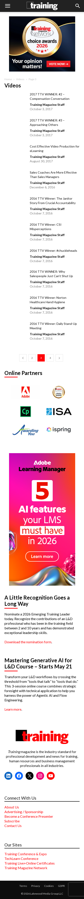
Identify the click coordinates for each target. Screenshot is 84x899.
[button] (7, 6)
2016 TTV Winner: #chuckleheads (53, 250)
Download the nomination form (27, 642)
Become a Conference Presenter (28, 816)
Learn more (12, 709)
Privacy (35, 886)
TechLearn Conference (21, 858)
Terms (23, 886)
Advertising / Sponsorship (23, 812)
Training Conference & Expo (25, 854)
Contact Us (13, 825)
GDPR (61, 886)
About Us (11, 807)
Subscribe (12, 821)
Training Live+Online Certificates (29, 863)
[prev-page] (23, 357)
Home (8, 79)
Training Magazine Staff (47, 104)
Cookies (49, 886)
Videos (20, 79)
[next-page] (59, 357)
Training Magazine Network (25, 868)
